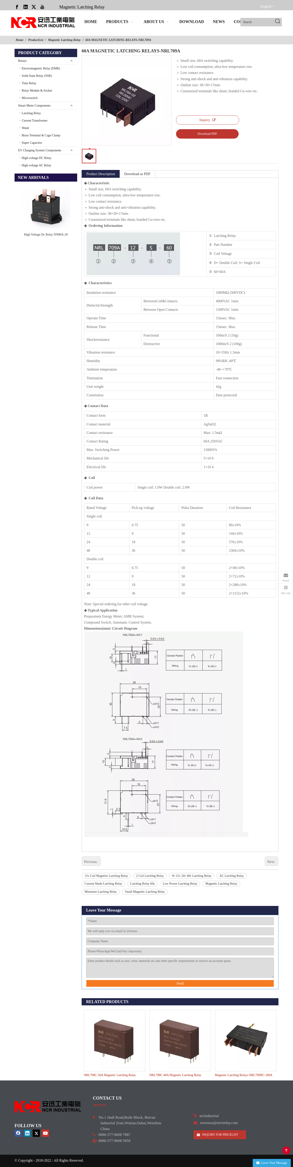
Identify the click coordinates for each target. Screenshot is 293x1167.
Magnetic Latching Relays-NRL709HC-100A (243, 1075)
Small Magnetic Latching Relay (145, 891)
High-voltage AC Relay (36, 165)
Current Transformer (35, 120)
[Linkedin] (25, 6)
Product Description (100, 174)
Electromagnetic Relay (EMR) (41, 68)
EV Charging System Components (39, 150)
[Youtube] (42, 6)
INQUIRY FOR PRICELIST (217, 1134)
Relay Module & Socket (37, 90)
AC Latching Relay (231, 875)
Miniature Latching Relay (101, 891)
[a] (99, 1105)
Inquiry (207, 120)
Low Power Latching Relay (180, 883)
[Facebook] (17, 6)
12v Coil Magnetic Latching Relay (106, 875)
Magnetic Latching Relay (82, 6)
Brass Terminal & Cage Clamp (41, 135)
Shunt (25, 128)
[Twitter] (33, 6)
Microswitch (30, 98)
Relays (22, 60)
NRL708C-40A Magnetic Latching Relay (175, 1075)
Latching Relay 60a (142, 883)
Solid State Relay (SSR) (37, 75)
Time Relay (29, 83)
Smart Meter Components (34, 105)
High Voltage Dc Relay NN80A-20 (46, 234)
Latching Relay (31, 113)
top (286, 1150)
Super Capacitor (32, 142)
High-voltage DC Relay (36, 158)
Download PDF (207, 133)
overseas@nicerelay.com (219, 1123)
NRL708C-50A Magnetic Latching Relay (110, 1075)
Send (180, 983)
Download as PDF (137, 174)
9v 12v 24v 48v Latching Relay (191, 875)
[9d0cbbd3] (48, 1106)
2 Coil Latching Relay (150, 875)
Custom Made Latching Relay (103, 883)
